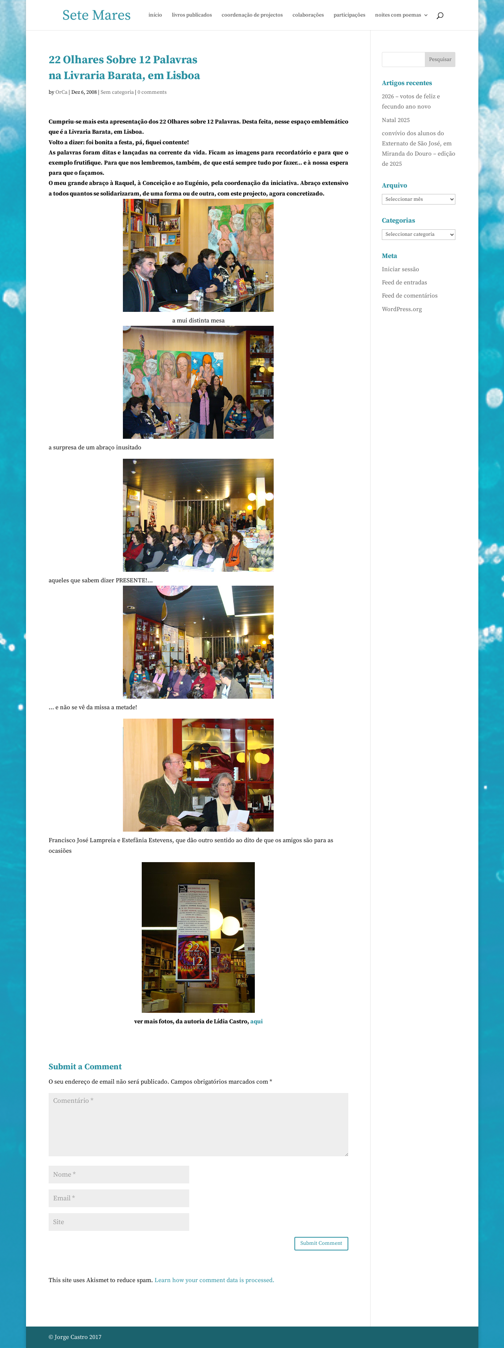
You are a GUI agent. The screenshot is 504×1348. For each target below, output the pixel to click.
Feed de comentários (410, 295)
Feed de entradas (404, 282)
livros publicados (192, 15)
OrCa (61, 92)
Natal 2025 (396, 120)
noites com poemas (398, 15)
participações (349, 15)
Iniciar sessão (400, 269)
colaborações (308, 15)
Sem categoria (117, 92)
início (155, 15)
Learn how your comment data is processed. (214, 1280)
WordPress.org (402, 309)
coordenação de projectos (252, 15)
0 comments (152, 92)
